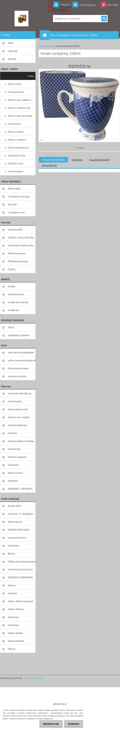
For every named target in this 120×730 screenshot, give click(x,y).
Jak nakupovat (63, 35)
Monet (11, 553)
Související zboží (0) (100, 160)
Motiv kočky (14, 188)
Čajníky (11, 269)
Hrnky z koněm (16, 132)
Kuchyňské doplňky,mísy (21, 245)
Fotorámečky (15, 401)
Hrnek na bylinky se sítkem (18, 149)
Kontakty (94, 35)
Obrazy (11, 649)
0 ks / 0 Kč (112, 5)
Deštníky (12, 433)
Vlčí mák (12, 204)
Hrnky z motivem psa (19, 108)
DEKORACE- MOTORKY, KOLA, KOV (20, 490)
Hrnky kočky (14, 124)
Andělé (11, 286)
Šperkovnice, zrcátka (18, 417)
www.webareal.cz (34, 678)
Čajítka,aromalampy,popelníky (22, 561)
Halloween (13, 625)
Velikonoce (13, 617)
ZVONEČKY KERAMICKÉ (20, 577)
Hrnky (31, 76)
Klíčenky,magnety (17, 457)
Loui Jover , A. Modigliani (20, 514)
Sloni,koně (13, 465)
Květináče (13, 481)
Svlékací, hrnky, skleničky (21, 237)
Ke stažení (77, 160)
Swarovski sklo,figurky (19, 393)
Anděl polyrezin (16, 294)
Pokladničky (14, 449)
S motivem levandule (19, 196)
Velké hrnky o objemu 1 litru (20, 101)
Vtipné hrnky (14, 84)
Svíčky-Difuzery (16, 609)
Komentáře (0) (49, 165)
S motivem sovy (16, 212)
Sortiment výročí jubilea (20, 569)
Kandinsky (13, 545)
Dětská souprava (16, 253)
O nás (52, 35)
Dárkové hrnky (15, 163)
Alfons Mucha (15, 522)
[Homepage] (45, 35)
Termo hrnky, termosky (20, 116)
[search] (104, 19)
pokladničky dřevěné (18, 335)
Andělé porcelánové (18, 302)
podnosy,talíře (15, 229)
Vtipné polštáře (16, 641)
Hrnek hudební (15, 171)
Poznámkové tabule (18, 368)
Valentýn (12, 593)
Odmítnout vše (51, 724)
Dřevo (11, 327)
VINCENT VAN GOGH (19, 530)
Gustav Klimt (14, 506)
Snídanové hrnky (16, 155)
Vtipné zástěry (15, 633)
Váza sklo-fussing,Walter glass (21, 353)
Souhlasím (73, 724)
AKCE (11, 43)
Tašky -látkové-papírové (20, 601)
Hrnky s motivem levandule (17, 141)
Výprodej (12, 51)
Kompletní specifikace (53, 160)
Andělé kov (13, 310)
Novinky (12, 59)
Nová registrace (87, 5)
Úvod (41, 46)
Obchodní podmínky (79, 35)
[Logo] (21, 18)
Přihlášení (65, 5)
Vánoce (12, 585)
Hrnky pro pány (16, 92)
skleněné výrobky (17, 376)
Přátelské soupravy (18, 261)
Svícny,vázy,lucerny (18, 409)
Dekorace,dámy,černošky (21, 441)
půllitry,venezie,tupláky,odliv (22, 360)
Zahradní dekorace (17, 425)
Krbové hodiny (15, 473)
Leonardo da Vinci (17, 537)
